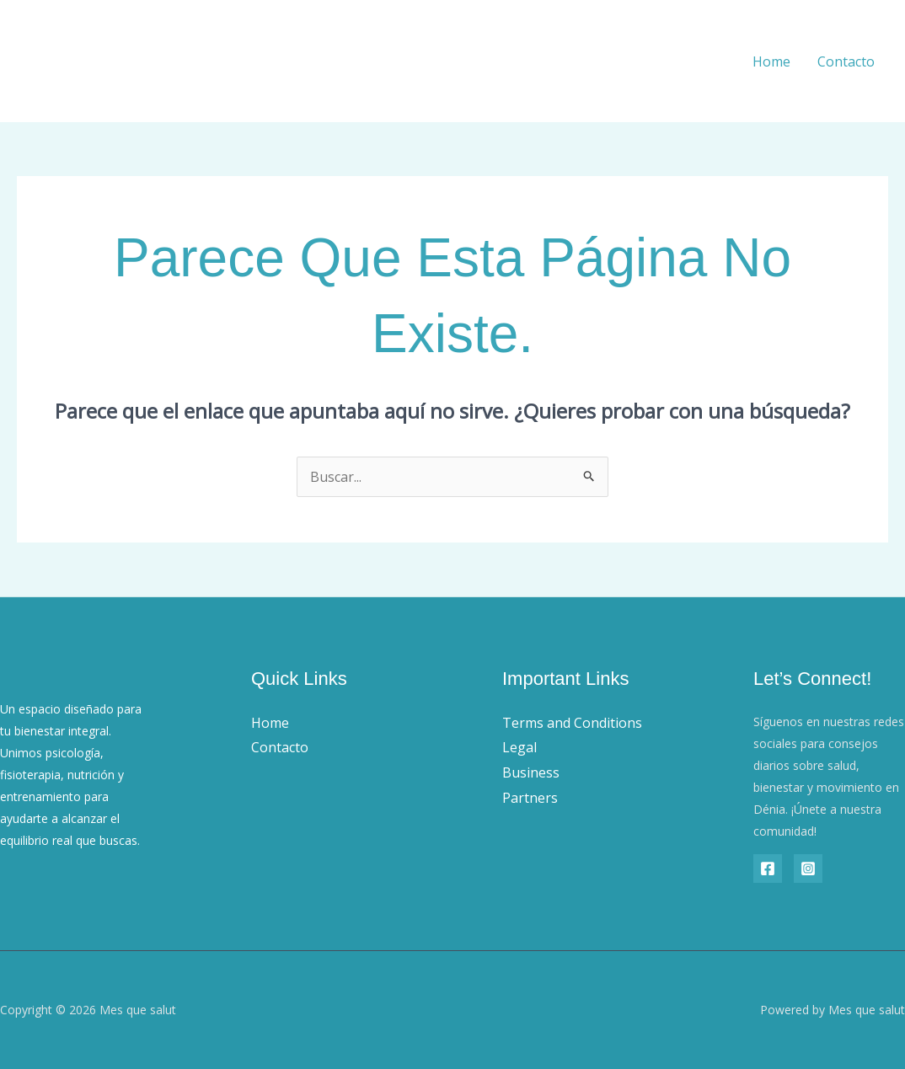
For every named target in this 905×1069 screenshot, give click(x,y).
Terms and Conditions (572, 723)
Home (771, 61)
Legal (519, 747)
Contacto (846, 61)
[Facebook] (767, 868)
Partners (530, 797)
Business (531, 772)
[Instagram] (808, 868)
